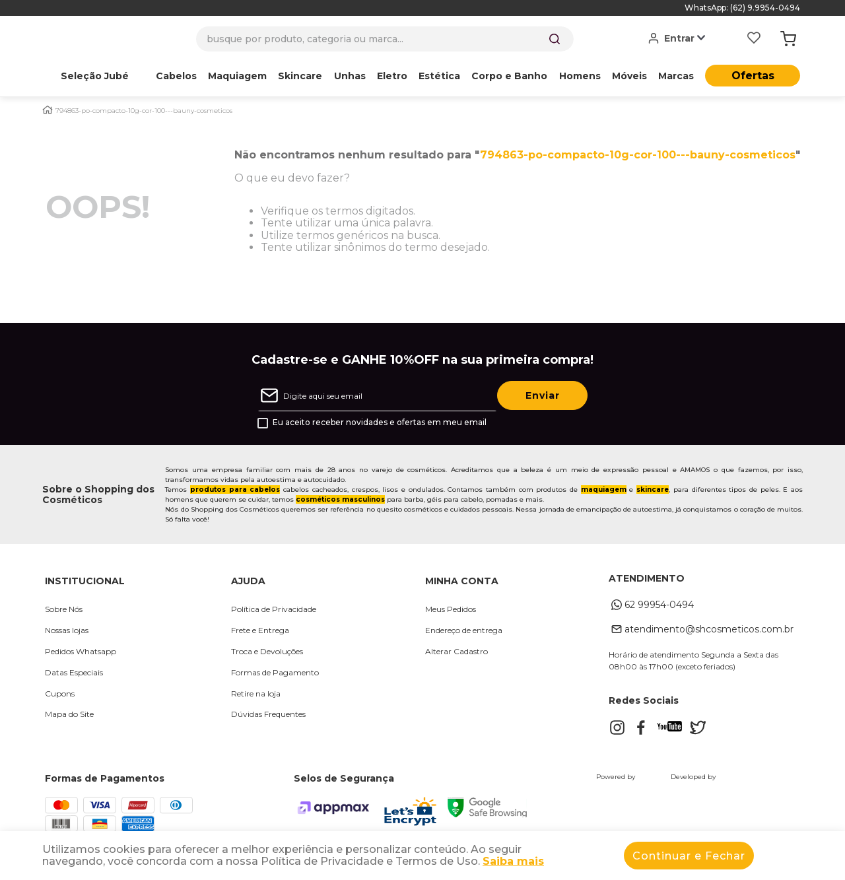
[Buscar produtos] (554, 38)
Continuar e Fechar (688, 856)
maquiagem (603, 489)
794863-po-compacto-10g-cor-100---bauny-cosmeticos (143, 111)
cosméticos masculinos (340, 499)
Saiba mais (513, 861)
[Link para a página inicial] (47, 110)
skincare (652, 489)
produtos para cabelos (235, 489)
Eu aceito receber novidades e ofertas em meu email (380, 422)
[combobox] (385, 38)
